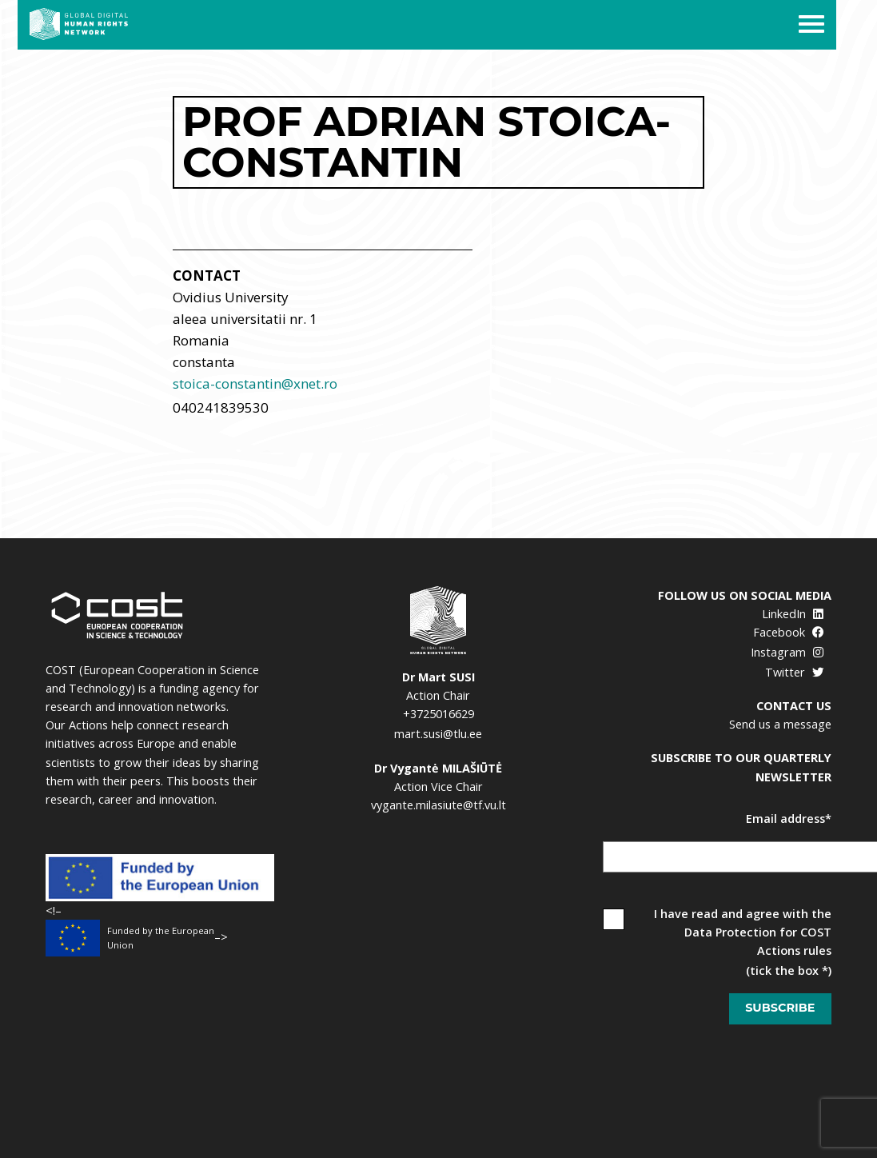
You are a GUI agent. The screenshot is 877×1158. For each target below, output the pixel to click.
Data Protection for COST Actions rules (757, 941)
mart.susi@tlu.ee (438, 733)
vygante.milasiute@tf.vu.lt (438, 805)
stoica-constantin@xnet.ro (255, 383)
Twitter (794, 672)
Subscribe (780, 1007)
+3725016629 (438, 713)
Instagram (787, 652)
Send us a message (780, 724)
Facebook (788, 632)
